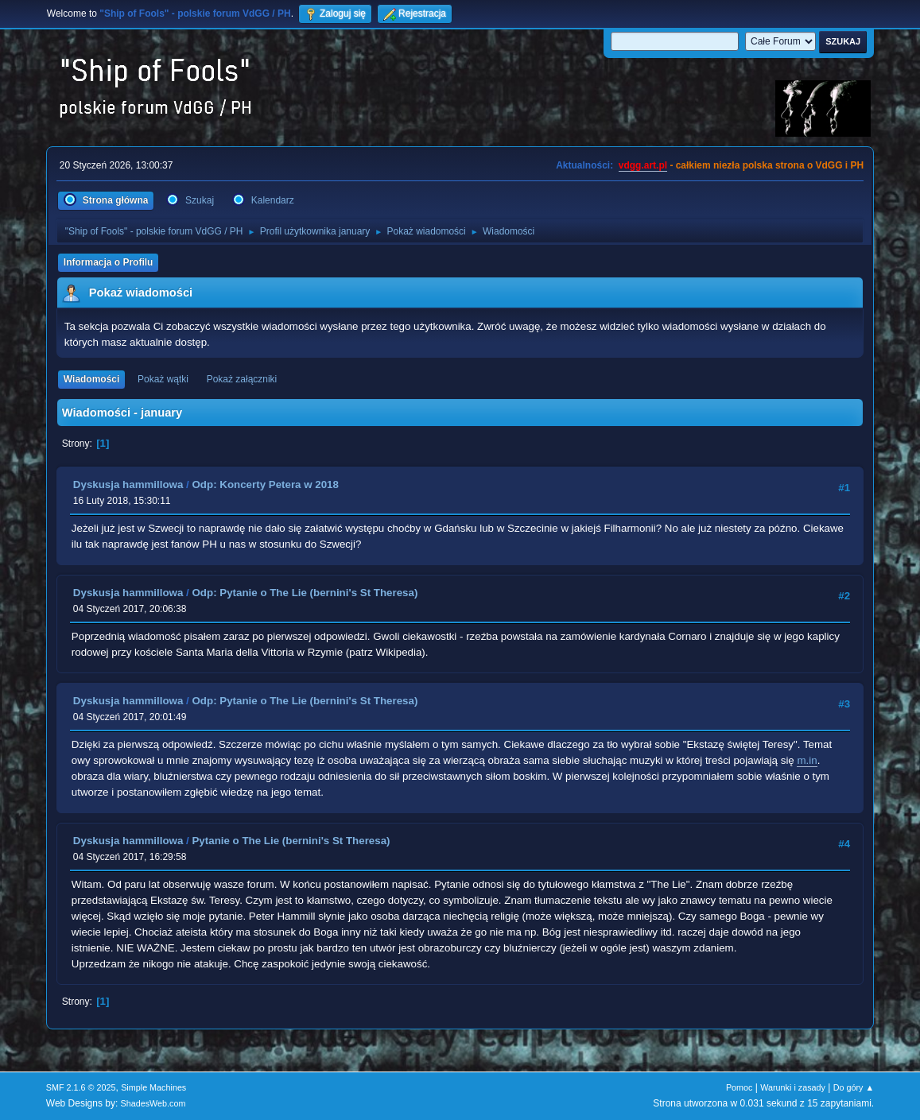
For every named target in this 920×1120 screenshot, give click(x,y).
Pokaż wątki (163, 379)
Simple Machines (153, 1087)
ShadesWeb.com (153, 1103)
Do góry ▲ (853, 1087)
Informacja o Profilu (108, 262)
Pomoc (739, 1087)
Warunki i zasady (792, 1087)
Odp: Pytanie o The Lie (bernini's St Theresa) (304, 593)
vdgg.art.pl (643, 165)
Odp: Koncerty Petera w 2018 (265, 484)
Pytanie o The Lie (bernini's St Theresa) (291, 841)
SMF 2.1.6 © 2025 (81, 1087)
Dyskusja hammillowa (128, 484)
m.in (807, 760)
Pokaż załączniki (242, 379)
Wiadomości (91, 379)
